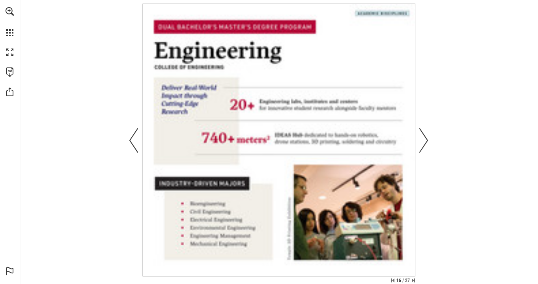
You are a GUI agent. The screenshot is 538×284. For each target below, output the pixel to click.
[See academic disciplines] (382, 14)
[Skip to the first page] (392, 280)
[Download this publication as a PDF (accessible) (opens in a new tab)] (10, 72)
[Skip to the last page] (413, 280)
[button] (10, 11)
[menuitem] (10, 21)
